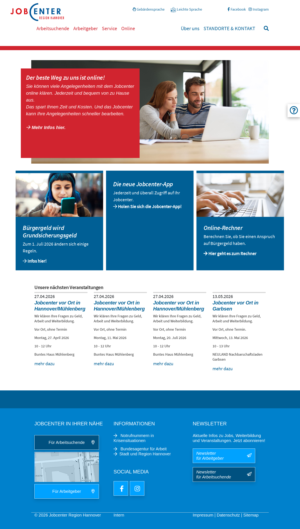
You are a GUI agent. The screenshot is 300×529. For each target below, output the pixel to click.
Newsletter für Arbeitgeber (210, 456)
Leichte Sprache (186, 9)
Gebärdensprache (148, 9)
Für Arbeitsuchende (67, 442)
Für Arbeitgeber (66, 491)
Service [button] (109, 28)
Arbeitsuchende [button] (52, 28)
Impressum (203, 515)
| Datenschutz (227, 515)
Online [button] (128, 28)
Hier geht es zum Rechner (232, 253)
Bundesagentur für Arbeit (143, 449)
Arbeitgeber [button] (85, 28)
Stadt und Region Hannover (145, 454)
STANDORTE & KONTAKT (229, 28)
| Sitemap (250, 515)
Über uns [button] (190, 28)
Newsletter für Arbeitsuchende (213, 474)
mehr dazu (44, 363)
